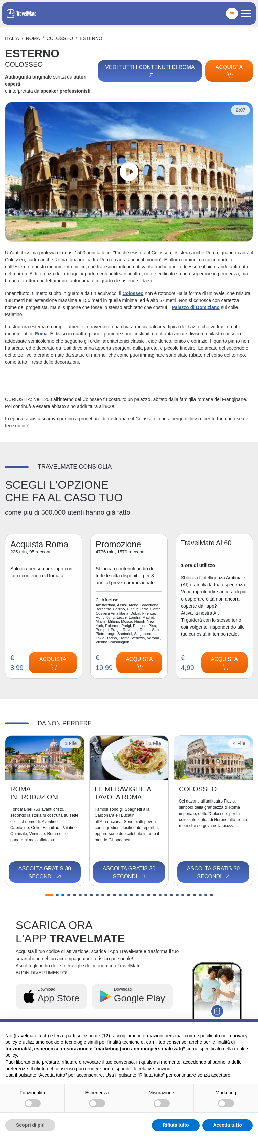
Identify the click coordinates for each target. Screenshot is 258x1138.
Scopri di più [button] (30, 1125)
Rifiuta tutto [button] (176, 1125)
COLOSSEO (60, 38)
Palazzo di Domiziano (195, 307)
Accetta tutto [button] (227, 1125)
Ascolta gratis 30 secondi (44, 873)
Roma (33, 38)
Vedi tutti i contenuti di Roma (150, 71)
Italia (12, 38)
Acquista (229, 71)
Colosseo (132, 293)
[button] (49, 895)
